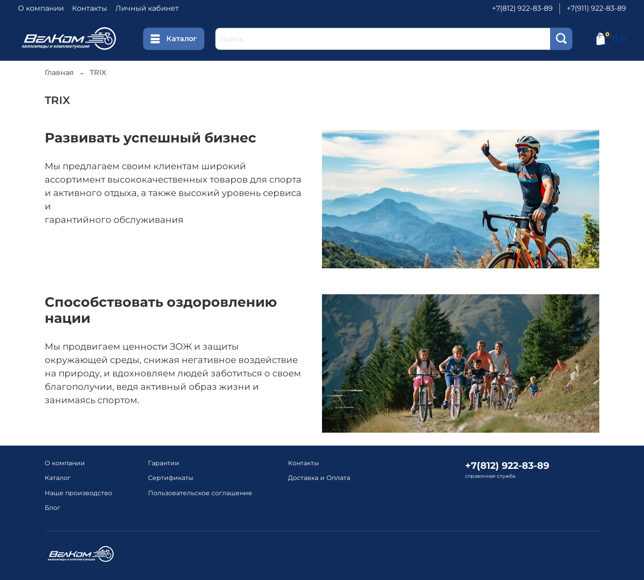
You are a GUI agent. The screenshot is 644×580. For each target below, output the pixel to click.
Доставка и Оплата (319, 478)
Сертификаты (170, 478)
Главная (59, 72)
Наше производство (78, 493)
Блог (52, 508)
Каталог (174, 38)
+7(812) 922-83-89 (522, 8)
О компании (41, 8)
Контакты (89, 8)
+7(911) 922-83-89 (596, 8)
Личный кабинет (147, 8)
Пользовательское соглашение (200, 493)
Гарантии (163, 463)
